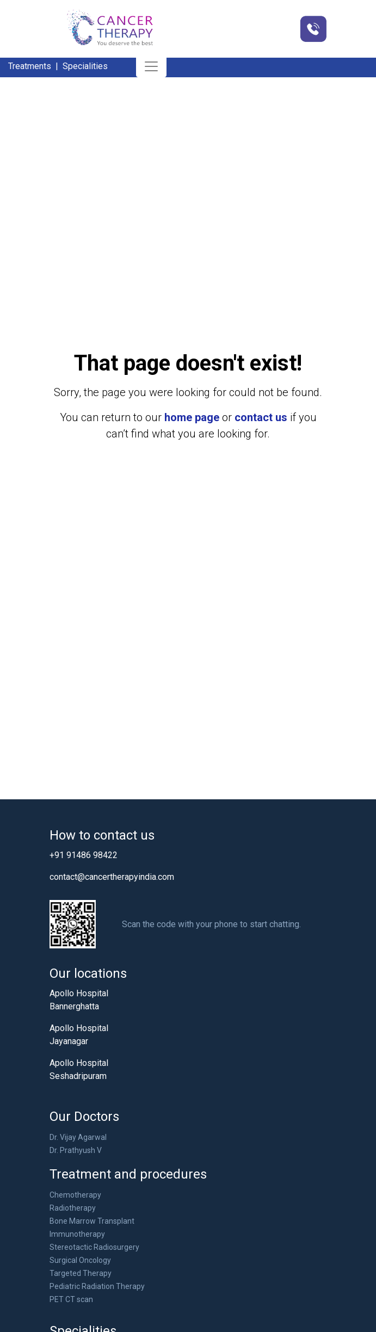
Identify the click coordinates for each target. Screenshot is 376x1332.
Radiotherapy (73, 1208)
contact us (261, 417)
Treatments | (34, 66)
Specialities (85, 66)
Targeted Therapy (81, 1273)
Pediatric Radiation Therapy (97, 1286)
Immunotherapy (77, 1234)
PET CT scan (71, 1299)
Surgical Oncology (80, 1260)
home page (191, 417)
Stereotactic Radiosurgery (94, 1247)
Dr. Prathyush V (76, 1150)
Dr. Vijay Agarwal (78, 1137)
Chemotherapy (75, 1195)
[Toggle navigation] (151, 66)
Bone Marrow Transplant (92, 1221)
